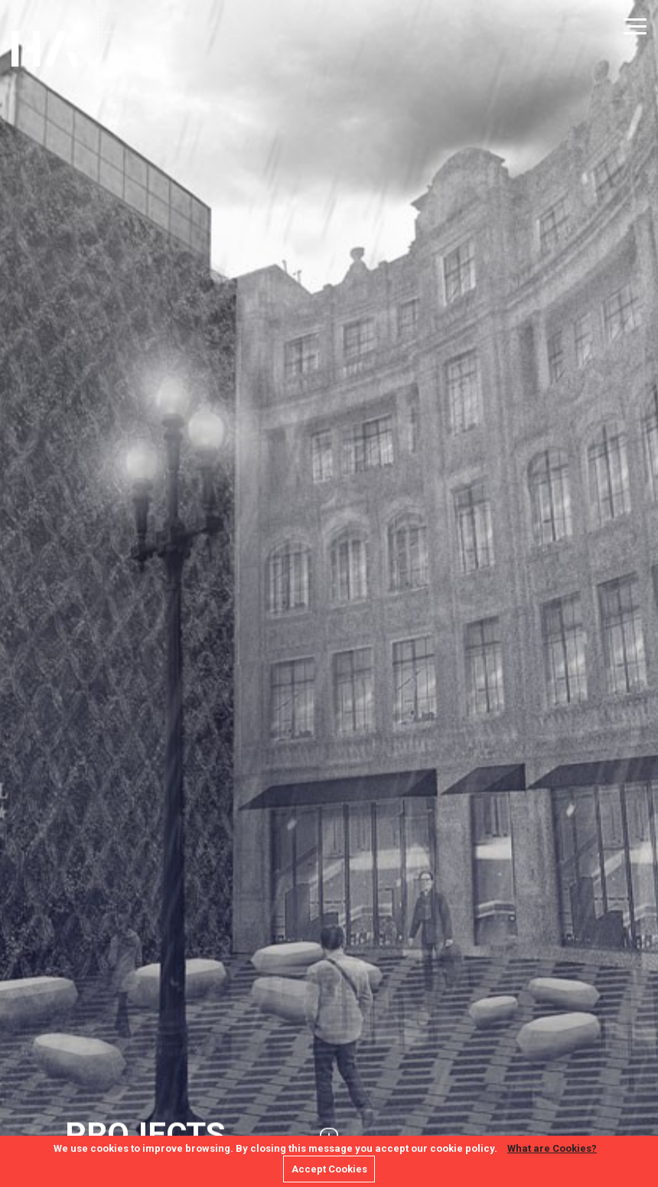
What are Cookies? (552, 1148)
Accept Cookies (329, 1169)
